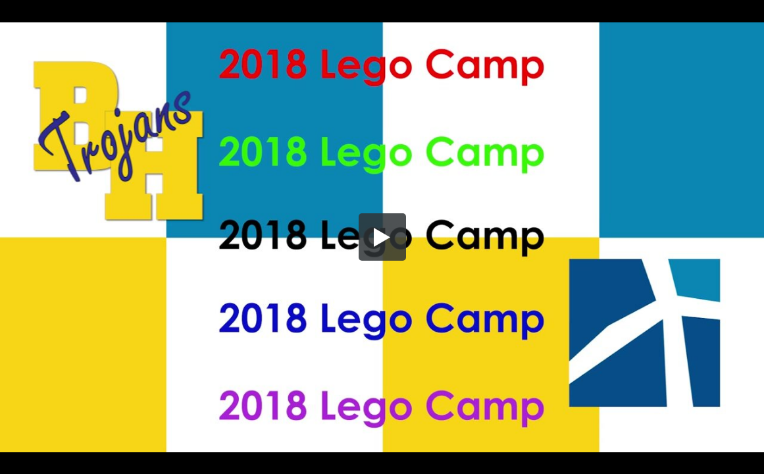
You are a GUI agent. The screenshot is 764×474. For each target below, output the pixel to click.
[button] (382, 237)
